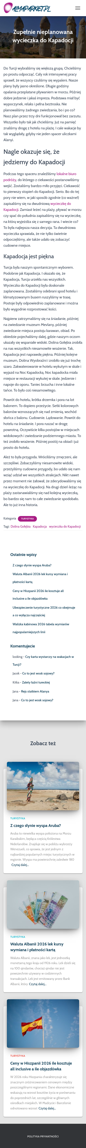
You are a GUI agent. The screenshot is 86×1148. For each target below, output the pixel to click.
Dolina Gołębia (21, 526)
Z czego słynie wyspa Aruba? (32, 565)
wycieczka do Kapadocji (65, 526)
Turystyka (27, 518)
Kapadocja (40, 526)
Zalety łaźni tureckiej (36, 682)
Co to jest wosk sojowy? (38, 673)
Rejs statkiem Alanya (35, 691)
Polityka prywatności (43, 1136)
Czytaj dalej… (20, 865)
